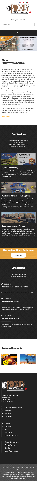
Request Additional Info (14, 408)
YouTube (7, 416)
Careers (8, 426)
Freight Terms (10, 445)
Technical (8, 432)
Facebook (7, 411)
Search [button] (18, 255)
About (7, 429)
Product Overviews (11, 435)
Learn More (5, 116)
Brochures (8, 448)
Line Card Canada (11, 451)
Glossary (8, 423)
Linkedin (6, 413)
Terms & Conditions (12, 442)
